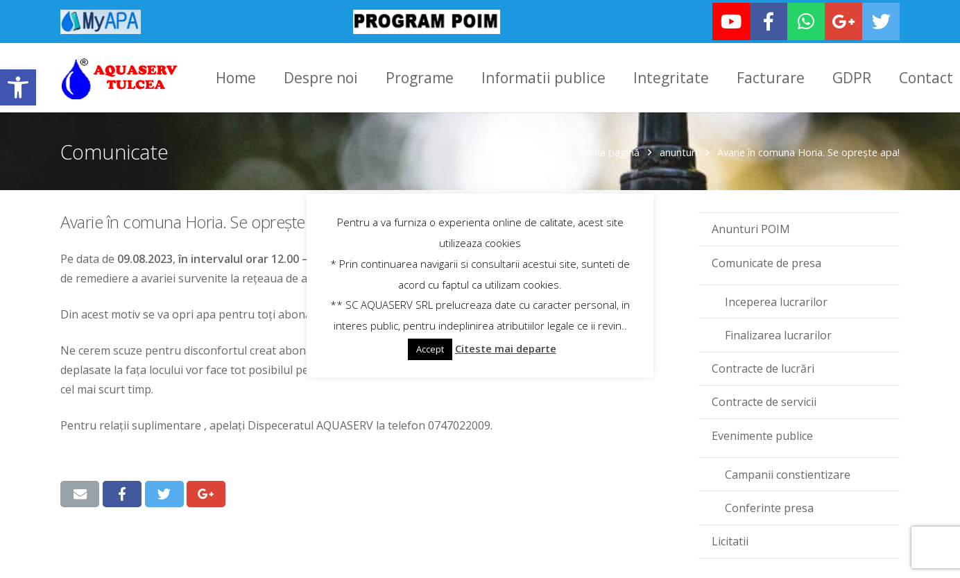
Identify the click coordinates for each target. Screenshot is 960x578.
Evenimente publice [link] (762, 433)
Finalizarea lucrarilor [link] (778, 332)
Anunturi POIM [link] (751, 227)
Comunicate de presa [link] (766, 260)
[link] (18, 87)
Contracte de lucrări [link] (763, 365)
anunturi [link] (678, 149)
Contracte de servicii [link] (764, 399)
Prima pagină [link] (609, 149)
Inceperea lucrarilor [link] (776, 299)
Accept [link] (430, 349)
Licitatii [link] (730, 538)
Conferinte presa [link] (769, 505)
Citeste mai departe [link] (505, 348)
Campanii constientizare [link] (787, 471)
